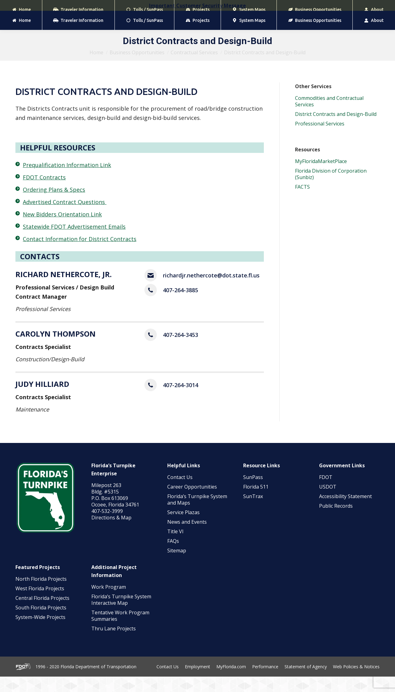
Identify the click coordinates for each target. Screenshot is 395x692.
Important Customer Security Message (197, 5)
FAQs (173, 556)
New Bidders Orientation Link (62, 229)
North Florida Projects (41, 594)
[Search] (349, 18)
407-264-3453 (180, 350)
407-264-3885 (180, 305)
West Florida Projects (39, 603)
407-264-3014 (180, 400)
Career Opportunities (192, 502)
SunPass (253, 492)
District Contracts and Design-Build (335, 129)
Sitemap (176, 566)
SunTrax (253, 511)
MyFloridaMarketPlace (321, 176)
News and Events (187, 537)
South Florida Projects (40, 623)
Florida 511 (255, 502)
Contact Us (180, 492)
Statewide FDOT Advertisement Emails (74, 242)
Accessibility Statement (345, 511)
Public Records (336, 521)
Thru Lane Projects (113, 644)
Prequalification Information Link (67, 180)
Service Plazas (183, 527)
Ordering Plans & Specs (54, 205)
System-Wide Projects (41, 632)
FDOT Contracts (44, 192)
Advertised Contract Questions (64, 217)
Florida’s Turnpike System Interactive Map (121, 615)
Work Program (108, 602)
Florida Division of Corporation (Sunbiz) (331, 189)
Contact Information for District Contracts (79, 254)
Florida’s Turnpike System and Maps (197, 515)
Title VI (175, 546)
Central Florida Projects (42, 613)
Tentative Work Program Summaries (120, 631)
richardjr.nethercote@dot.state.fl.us (211, 290)
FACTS (302, 202)
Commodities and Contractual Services (329, 116)
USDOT (327, 502)
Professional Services (320, 139)
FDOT (325, 492)
